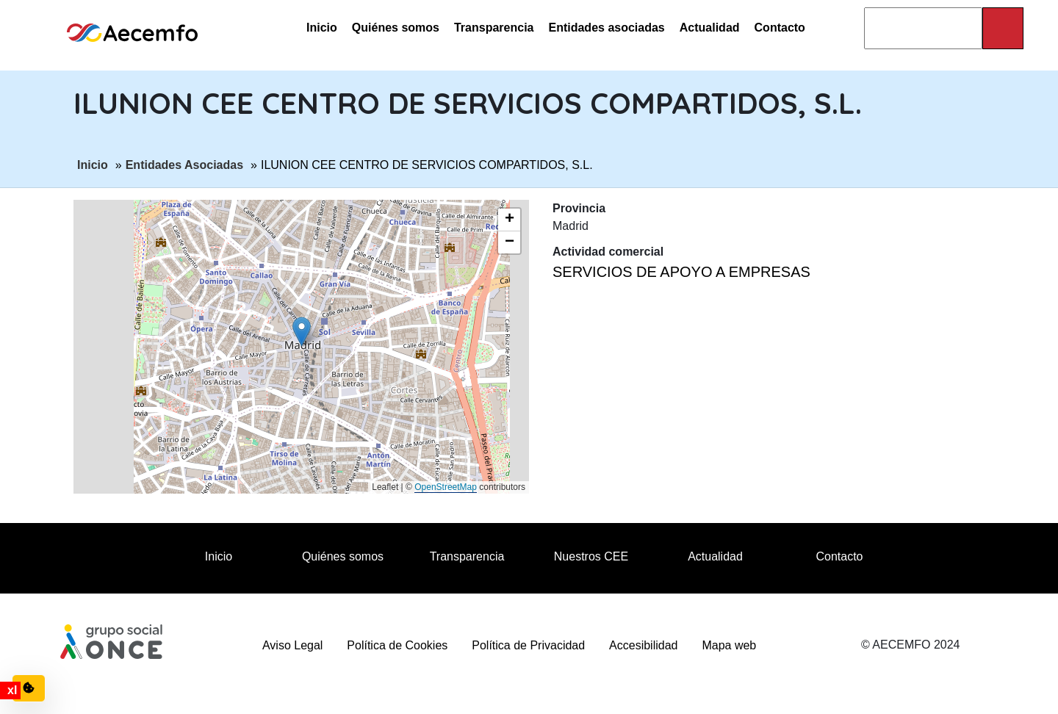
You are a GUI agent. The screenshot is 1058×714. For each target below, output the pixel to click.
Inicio (321, 27)
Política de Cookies (397, 645)
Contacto (780, 27)
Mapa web (729, 645)
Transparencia (494, 27)
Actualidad (710, 27)
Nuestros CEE (591, 556)
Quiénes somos (395, 27)
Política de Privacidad (528, 645)
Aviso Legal (292, 645)
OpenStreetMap (445, 487)
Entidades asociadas (606, 27)
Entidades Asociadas (184, 163)
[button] (301, 332)
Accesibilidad (643, 645)
